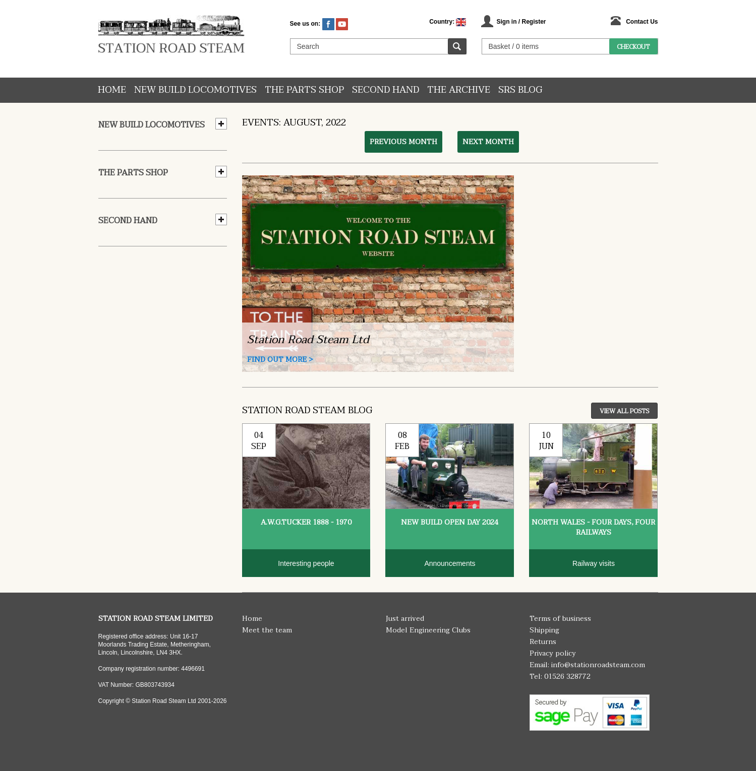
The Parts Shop (304, 90)
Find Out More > (280, 359)
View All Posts (624, 411)
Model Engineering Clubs (428, 630)
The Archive (458, 90)
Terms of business (560, 618)
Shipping (544, 630)
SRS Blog (520, 90)
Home (112, 90)
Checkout (633, 47)
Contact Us (642, 21)
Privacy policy (553, 653)
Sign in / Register (521, 21)
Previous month (403, 142)
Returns (543, 642)
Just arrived (405, 618)
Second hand (385, 90)
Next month (488, 142)
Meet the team (267, 630)
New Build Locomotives (195, 90)
